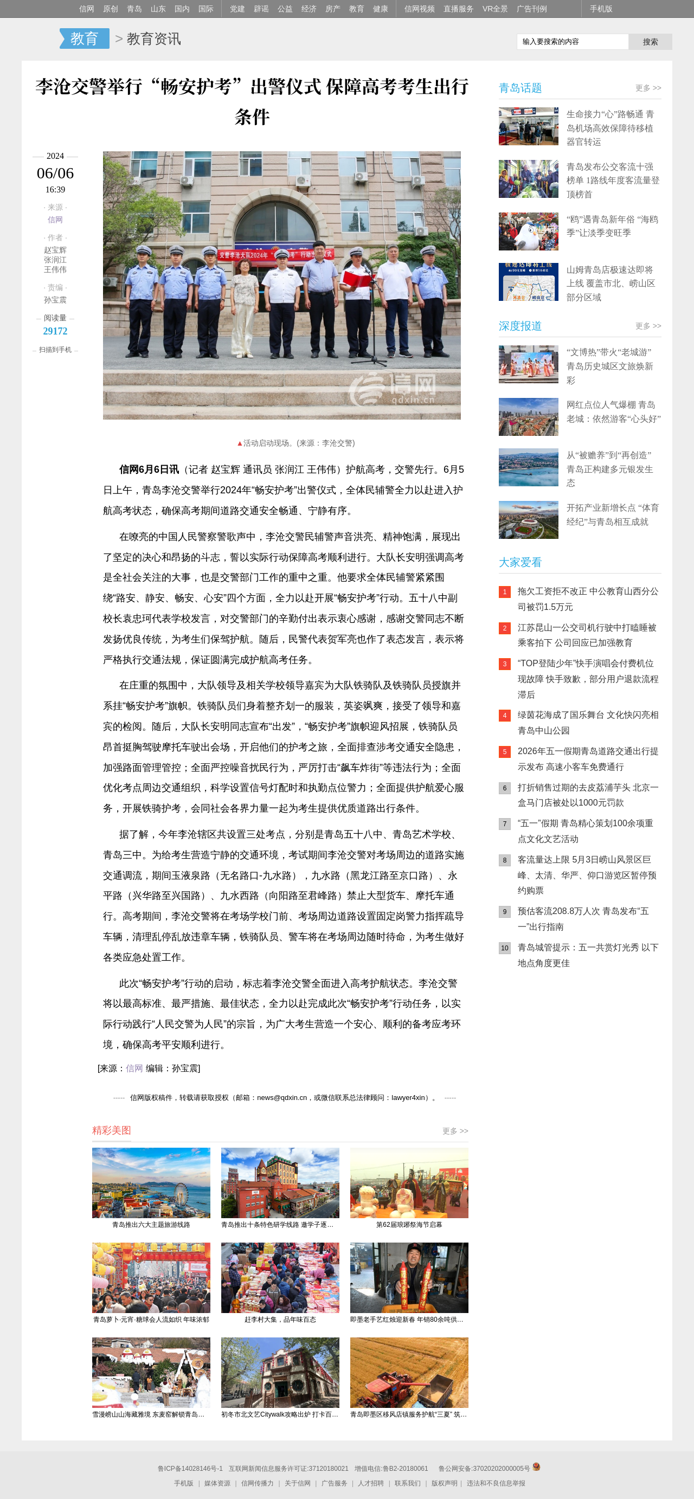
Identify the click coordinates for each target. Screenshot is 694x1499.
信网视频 (419, 8)
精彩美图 (111, 1130)
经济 (309, 8)
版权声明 (445, 1483)
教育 (356, 8)
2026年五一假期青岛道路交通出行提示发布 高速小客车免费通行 (588, 759)
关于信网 (298, 1483)
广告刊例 (532, 8)
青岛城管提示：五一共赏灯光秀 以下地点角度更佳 (588, 955)
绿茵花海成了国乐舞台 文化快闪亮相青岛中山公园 (588, 722)
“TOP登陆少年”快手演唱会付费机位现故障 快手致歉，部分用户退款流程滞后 (588, 679)
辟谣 (261, 8)
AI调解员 (596, 1090)
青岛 (134, 8)
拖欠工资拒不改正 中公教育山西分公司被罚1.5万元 (588, 599)
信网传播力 (257, 1483)
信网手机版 (531, 1047)
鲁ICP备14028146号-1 (190, 1468)
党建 (237, 8)
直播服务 (459, 8)
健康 (380, 8)
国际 (206, 8)
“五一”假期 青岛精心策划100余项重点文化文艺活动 (585, 831)
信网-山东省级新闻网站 (41, 39)
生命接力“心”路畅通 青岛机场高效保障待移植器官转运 (610, 128)
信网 (86, 8)
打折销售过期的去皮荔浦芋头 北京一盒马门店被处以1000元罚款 (588, 795)
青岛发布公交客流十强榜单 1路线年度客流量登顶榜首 (613, 180)
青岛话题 (520, 88)
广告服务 (335, 1483)
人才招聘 (371, 1483)
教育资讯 (154, 38)
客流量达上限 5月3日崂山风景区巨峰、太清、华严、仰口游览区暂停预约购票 (587, 875)
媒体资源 (217, 1483)
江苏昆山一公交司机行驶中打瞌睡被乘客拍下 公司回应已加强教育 (587, 635)
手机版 (601, 8)
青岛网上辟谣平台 (531, 1090)
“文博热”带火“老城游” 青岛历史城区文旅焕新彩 (610, 366)
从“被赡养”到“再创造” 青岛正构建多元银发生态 (610, 469)
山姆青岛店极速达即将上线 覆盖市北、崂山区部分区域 (611, 283)
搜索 (650, 41)
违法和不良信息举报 (496, 1483)
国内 (182, 8)
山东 (158, 8)
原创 (110, 8)
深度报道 (520, 326)
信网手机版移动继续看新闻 (453, 39)
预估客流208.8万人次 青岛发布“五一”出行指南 (583, 918)
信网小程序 (596, 1047)
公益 (285, 8)
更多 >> (455, 1131)
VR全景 (495, 8)
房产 (332, 8)
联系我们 (408, 1483)
